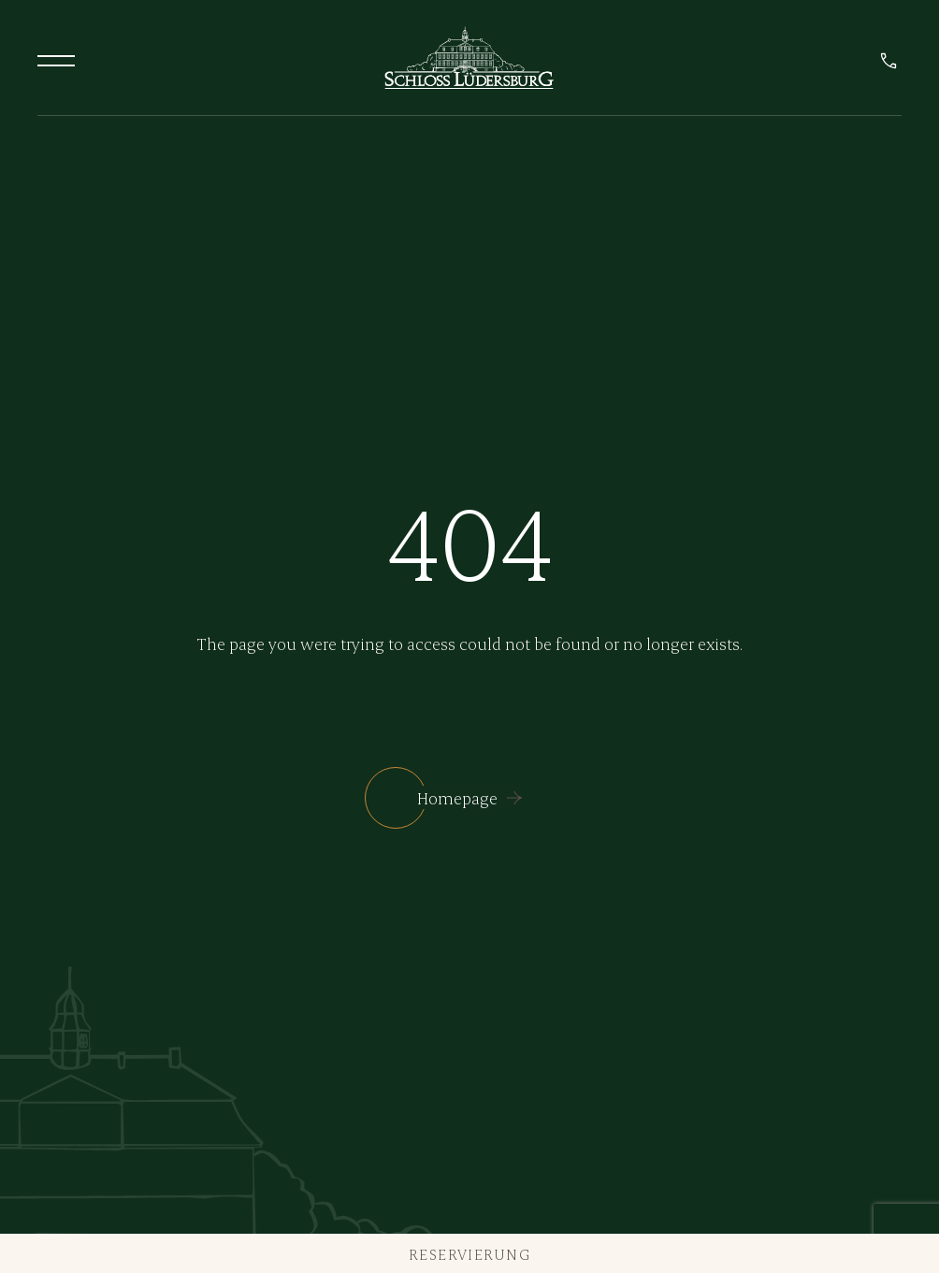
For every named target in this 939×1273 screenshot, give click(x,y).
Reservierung (469, 1254)
